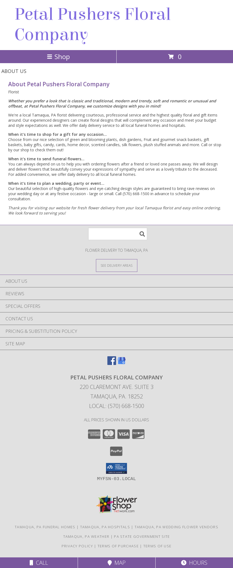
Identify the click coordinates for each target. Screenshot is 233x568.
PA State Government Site (142, 536)
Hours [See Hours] (194, 562)
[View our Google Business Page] (121, 363)
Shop (58, 56)
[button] (116, 468)
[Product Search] (117, 234)
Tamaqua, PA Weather (86, 536)
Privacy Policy (77, 546)
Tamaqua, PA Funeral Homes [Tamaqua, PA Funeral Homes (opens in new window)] (45, 526)
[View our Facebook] (111, 363)
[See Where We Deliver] (116, 265)
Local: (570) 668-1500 (116, 406)
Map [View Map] (117, 562)
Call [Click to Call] (39, 562)
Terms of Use (157, 546)
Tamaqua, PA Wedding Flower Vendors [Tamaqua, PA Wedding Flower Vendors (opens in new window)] (176, 526)
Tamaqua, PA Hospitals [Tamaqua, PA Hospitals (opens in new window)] (105, 526)
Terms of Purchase (118, 546)
